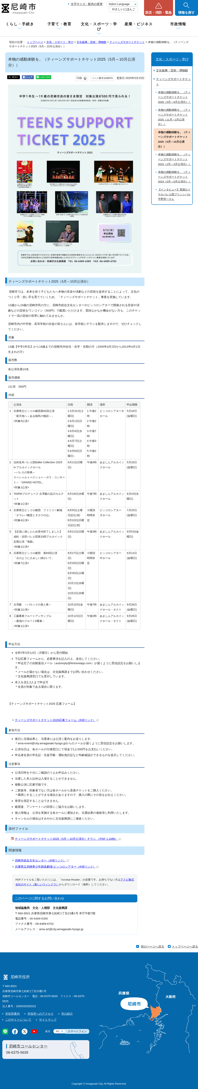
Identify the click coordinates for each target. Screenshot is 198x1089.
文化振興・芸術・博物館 (91, 42)
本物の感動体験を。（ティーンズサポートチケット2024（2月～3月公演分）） (174, 159)
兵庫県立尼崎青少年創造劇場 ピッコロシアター (57, 866)
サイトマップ (47, 1019)
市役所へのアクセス (40, 1013)
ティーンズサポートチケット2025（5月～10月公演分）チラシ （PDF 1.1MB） (68, 838)
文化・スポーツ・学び (99, 26)
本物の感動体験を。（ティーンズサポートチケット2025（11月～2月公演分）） (174, 117)
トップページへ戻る (185, 946)
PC (58, 1031)
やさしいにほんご (123, 9)
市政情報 (178, 24)
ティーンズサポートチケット (127, 42)
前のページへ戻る (152, 946)
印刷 (79, 78)
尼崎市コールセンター (28, 1046)
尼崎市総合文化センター (42, 860)
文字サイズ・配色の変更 (87, 4)
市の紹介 (67, 1013)
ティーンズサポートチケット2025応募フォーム (57, 720)
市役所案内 (12, 1013)
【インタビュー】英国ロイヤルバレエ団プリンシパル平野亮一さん (174, 194)
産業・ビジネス (139, 24)
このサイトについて (18, 1019)
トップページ (35, 42)
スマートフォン (77, 1031)
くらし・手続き (20, 24)
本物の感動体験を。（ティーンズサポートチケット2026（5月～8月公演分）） (174, 97)
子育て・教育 (59, 24)
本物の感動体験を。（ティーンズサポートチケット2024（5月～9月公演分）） (174, 177)
